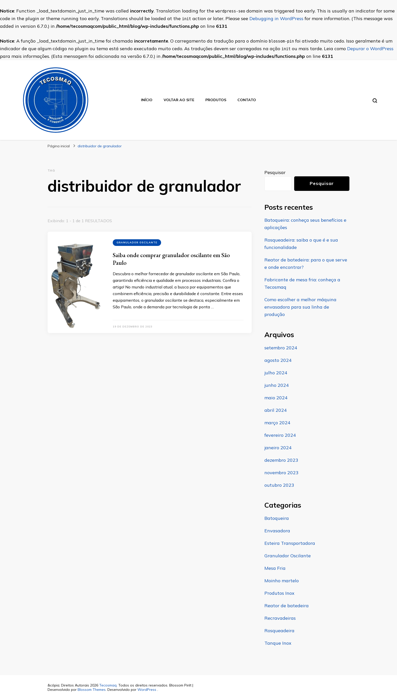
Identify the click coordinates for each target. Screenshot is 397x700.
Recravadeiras (280, 618)
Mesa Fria (275, 568)
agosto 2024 (278, 360)
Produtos (215, 100)
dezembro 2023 (281, 460)
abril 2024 (275, 410)
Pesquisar (275, 172)
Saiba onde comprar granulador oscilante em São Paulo (171, 259)
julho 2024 (275, 373)
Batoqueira (276, 518)
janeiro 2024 (278, 448)
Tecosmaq (108, 685)
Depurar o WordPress (370, 48)
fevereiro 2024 (280, 435)
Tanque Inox (277, 643)
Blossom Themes (92, 689)
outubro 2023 (279, 485)
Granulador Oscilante (137, 242)
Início (146, 100)
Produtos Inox (279, 593)
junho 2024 (276, 385)
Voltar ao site (179, 100)
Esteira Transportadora (289, 543)
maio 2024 (276, 398)
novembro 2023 (281, 473)
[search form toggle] (375, 100)
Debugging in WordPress (276, 18)
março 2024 (277, 423)
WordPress (146, 689)
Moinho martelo (281, 581)
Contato (246, 100)
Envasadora (277, 531)
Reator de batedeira (286, 606)
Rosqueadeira (279, 630)
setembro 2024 (280, 348)
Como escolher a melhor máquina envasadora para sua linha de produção (300, 307)
